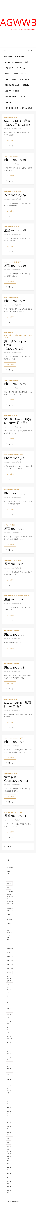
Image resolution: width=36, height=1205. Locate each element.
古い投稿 (7, 846)
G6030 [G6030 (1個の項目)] (9, 884)
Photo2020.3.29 (15, 159)
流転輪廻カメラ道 (23, 595)
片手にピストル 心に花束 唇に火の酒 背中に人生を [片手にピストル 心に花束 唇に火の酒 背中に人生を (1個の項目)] (9, 1155)
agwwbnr (7, 128)
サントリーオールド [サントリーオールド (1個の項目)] (9, 1030)
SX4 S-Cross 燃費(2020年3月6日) (17, 704)
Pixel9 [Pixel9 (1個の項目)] (9, 952)
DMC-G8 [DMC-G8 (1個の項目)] (9, 872)
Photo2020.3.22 (15, 384)
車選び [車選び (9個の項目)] (9, 1173)
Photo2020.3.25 (14, 301)
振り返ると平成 (10, 96)
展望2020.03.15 (14, 528)
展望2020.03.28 (15, 230)
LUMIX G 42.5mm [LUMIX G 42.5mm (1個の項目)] (9, 917)
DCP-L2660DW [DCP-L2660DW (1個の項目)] (10, 866)
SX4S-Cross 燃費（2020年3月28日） (18, 122)
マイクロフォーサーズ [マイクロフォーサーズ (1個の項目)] (9, 1067)
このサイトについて (19, 74)
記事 (19, 191)
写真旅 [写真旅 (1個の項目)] (9, 1107)
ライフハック (21, 68)
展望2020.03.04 (15, 816)
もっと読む (10, 140)
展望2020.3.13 (13, 564)
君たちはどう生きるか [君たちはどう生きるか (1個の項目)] (9, 1114)
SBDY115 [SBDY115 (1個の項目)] (10, 956)
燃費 (15, 117)
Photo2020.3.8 (14, 667)
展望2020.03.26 (15, 265)
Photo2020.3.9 (14, 634)
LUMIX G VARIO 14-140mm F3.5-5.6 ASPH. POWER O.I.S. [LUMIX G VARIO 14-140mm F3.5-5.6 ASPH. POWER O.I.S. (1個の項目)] (9, 934)
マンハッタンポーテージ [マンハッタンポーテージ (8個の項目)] (9, 1078)
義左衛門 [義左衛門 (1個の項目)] (9, 1168)
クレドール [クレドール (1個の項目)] (9, 1016)
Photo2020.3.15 (14, 493)
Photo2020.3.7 (14, 741)
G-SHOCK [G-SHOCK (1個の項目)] (9, 879)
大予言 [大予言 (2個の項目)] (9, 1122)
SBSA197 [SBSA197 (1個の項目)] (10, 964)
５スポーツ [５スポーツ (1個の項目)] (9, 1191)
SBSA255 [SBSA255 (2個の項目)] (10, 968)
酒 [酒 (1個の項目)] (7, 1177)
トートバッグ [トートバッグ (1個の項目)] (9, 1052)
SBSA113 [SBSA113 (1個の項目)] (10, 960)
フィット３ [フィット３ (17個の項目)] (9, 1059)
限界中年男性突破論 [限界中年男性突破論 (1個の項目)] (9, 1184)
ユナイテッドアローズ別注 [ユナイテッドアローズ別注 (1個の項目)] (9, 1089)
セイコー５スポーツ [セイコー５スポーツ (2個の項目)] (9, 1045)
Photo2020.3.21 (14, 458)
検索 (26, 62)
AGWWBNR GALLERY (13, 62)
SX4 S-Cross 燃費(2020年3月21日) (17, 421)
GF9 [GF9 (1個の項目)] (8, 888)
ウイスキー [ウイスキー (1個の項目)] (9, 997)
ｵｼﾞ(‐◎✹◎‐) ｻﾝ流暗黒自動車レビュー (16, 335)
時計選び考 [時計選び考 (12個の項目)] (9, 1134)
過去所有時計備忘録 (12, 85)
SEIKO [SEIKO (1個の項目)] (9, 972)
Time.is (22, 96)
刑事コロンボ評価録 (12, 91)
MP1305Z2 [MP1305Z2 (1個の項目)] (10, 948)
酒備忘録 (8, 102)
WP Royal (18, 1201)
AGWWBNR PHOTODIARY (14, 56)
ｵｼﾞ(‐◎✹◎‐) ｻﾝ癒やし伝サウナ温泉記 (18, 108)
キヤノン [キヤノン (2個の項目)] (9, 1010)
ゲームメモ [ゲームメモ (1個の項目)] (9, 1022)
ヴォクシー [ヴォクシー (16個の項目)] (9, 1102)
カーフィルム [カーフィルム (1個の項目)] (9, 1003)
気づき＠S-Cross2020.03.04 (16, 778)
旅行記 (14, 79)
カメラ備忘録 (24, 79)
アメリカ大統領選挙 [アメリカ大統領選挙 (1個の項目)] (9, 979)
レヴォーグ (7, 525)
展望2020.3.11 (13, 599)
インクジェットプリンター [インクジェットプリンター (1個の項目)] (9, 988)
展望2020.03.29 (15, 195)
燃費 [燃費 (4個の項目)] (8, 1142)
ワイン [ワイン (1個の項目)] (9, 1097)
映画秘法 (26, 85)
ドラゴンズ (9, 68)
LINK (7, 74)
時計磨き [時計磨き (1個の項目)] (9, 1127)
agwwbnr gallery (11, 156)
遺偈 (6, 79)
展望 (15, 191)
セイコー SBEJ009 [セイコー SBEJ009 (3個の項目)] (10, 1037)
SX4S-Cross (8, 117)
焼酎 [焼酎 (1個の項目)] (8, 1139)
